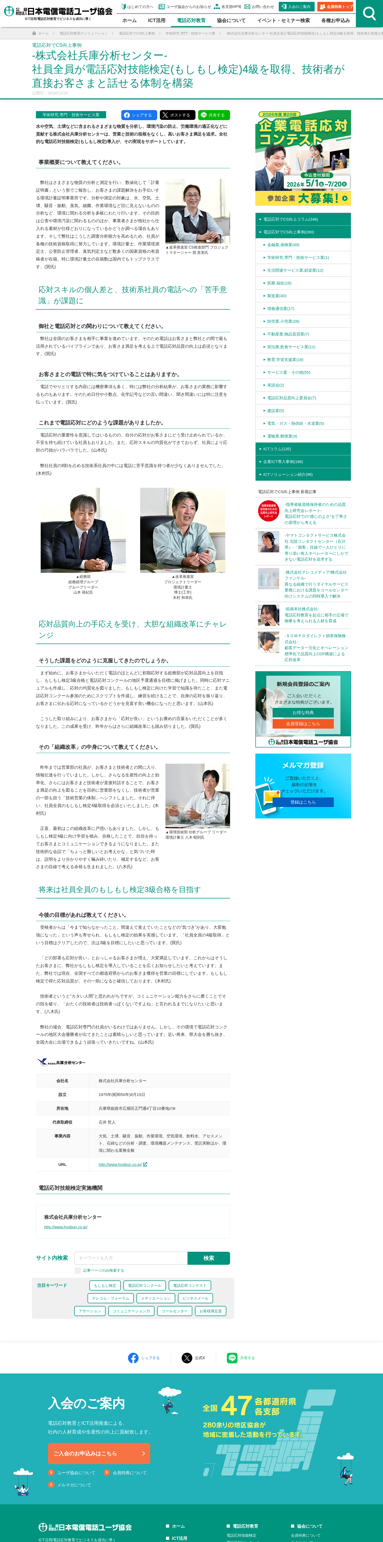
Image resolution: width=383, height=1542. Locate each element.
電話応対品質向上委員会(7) (291, 398)
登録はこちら (303, 802)
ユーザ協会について (76, 1472)
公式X (200, 1358)
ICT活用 (180, 1538)
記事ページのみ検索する (103, 1270)
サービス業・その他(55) (288, 372)
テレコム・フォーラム (110, 1298)
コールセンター (175, 1311)
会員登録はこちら (303, 723)
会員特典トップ (340, 7)
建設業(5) (275, 410)
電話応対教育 (191, 20)
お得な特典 (303, 712)
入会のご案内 (299, 7)
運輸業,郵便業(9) (282, 436)
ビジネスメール (195, 1298)
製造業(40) (276, 295)
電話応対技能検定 (241, 1535)
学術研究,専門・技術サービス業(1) (298, 257)
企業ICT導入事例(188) (283, 461)
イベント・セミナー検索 (283, 20)
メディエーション (156, 1298)
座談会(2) (275, 385)
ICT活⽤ (156, 20)
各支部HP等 (232, 7)
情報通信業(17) (280, 308)
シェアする (150, 1358)
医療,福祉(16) (279, 283)
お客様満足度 (210, 1311)
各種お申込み (335, 20)
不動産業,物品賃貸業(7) (288, 334)
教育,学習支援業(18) (285, 359)
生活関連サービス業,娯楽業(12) (295, 270)
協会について (231, 20)
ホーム (129, 20)
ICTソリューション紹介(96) (288, 474)
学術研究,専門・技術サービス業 (71, 114)
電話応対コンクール (144, 1285)
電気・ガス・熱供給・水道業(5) (295, 423)
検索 (208, 1258)
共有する (247, 1358)
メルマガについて (74, 1485)
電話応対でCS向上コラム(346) (290, 219)
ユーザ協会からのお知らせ (188, 7)
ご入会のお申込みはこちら (85, 1453)
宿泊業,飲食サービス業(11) (291, 346)
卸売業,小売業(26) (283, 321)
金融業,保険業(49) (283, 244)
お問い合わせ (263, 7)
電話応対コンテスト (190, 1285)
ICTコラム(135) (277, 449)
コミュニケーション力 (131, 1311)
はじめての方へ (140, 7)
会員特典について (130, 1472)
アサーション (90, 1311)
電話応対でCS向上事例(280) (288, 232)
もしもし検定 (105, 1285)
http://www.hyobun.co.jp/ (120, 1164)
